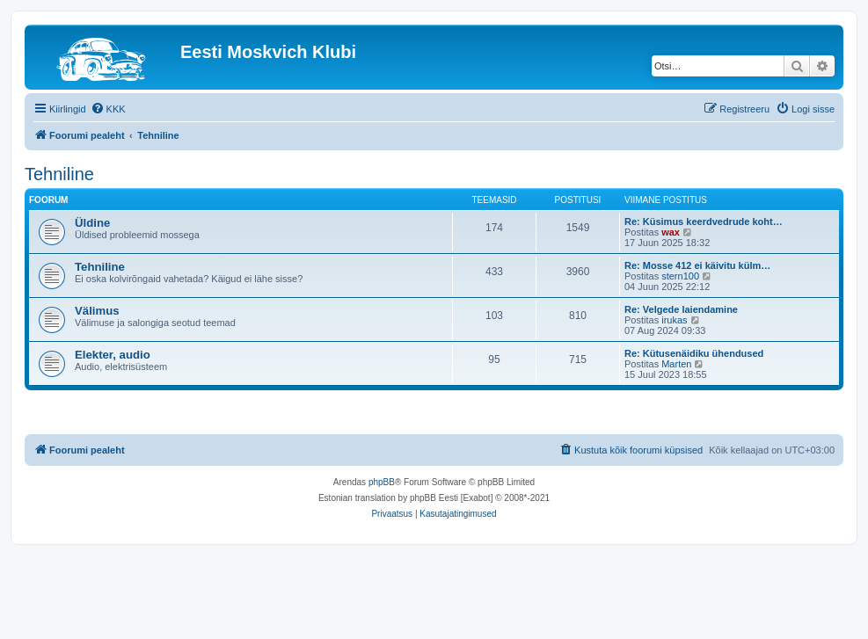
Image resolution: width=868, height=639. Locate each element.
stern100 (680, 276)
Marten (676, 364)
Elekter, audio (112, 354)
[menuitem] (108, 109)
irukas (674, 320)
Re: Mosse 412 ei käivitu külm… (697, 265)
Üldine (92, 222)
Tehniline (59, 174)
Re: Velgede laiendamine (681, 309)
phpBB (381, 482)
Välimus (97, 310)
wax (670, 232)
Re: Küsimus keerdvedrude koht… (703, 221)
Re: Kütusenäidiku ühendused (693, 353)
